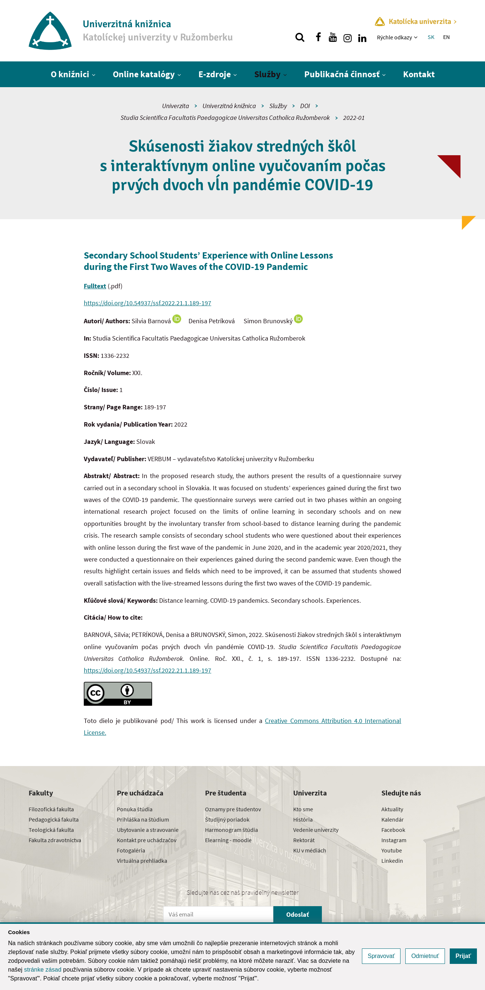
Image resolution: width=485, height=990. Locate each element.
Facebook (393, 829)
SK (431, 36)
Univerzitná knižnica (229, 106)
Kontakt (419, 74)
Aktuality (392, 809)
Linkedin (392, 860)
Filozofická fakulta (51, 809)
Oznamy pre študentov (233, 809)
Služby (267, 74)
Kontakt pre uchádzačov (146, 840)
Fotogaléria (131, 850)
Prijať (463, 956)
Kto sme (303, 809)
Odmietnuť (425, 956)
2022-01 (354, 117)
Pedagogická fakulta (54, 819)
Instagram (393, 840)
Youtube (391, 850)
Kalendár (392, 819)
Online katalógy (144, 74)
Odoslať (297, 914)
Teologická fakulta (51, 829)
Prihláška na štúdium (143, 819)
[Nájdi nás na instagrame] (347, 37)
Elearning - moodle (228, 840)
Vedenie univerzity (315, 829)
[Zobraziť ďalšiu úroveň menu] (416, 37)
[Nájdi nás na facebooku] (318, 37)
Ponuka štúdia (134, 809)
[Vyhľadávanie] (299, 37)
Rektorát (304, 840)
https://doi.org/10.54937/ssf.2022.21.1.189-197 (147, 303)
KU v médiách (309, 850)
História (303, 819)
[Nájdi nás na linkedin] (362, 37)
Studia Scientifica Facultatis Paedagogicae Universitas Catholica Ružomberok (225, 117)
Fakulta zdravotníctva (55, 840)
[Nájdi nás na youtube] (333, 37)
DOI (305, 106)
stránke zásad (43, 969)
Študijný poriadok (227, 819)
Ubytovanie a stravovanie (148, 829)
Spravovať (381, 956)
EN (446, 36)
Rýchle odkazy (394, 37)
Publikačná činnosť (342, 74)
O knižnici (70, 74)
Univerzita (175, 106)
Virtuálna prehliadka (142, 860)
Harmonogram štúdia (231, 829)
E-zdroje (214, 74)
